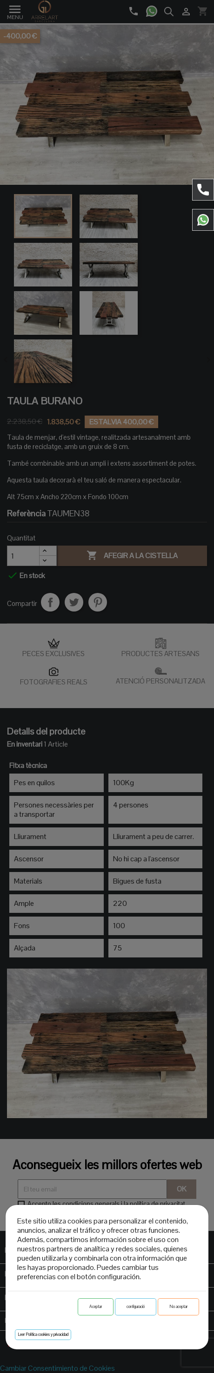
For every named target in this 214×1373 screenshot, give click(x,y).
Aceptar (95, 1306)
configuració (136, 1306)
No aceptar (178, 1306)
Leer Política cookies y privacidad (43, 1334)
